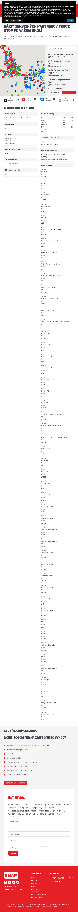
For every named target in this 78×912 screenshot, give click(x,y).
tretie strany (26, 9)
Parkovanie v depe (36, 897)
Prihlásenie (34, 886)
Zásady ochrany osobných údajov (13, 889)
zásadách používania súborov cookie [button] (41, 7)
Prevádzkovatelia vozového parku (36, 890)
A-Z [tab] (68, 92)
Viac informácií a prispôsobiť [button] (13, 20)
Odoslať (13, 853)
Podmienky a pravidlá (10, 886)
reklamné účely (7, 12)
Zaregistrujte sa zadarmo (15, 783)
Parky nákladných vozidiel (38, 894)
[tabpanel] (62, 67)
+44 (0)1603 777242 (55, 882)
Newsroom (34, 880)
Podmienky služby (24, 848)
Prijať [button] (70, 20)
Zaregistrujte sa (35, 883)
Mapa (32, 877)
